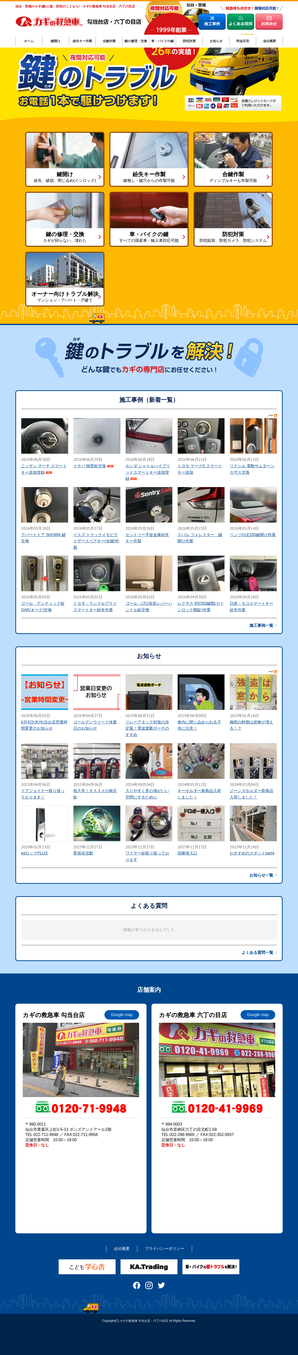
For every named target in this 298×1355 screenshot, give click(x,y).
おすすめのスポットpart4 (252, 853)
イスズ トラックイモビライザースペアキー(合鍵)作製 (96, 541)
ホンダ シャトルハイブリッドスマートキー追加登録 (147, 472)
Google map (121, 1015)
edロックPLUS (34, 853)
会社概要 (122, 1248)
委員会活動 (83, 853)
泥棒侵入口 (187, 853)
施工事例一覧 (261, 625)
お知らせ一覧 (261, 875)
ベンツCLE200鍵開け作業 (253, 535)
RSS (273, 415)
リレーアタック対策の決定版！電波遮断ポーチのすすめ (147, 728)
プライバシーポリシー (164, 1248)
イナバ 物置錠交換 (89, 466)
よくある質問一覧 (257, 952)
